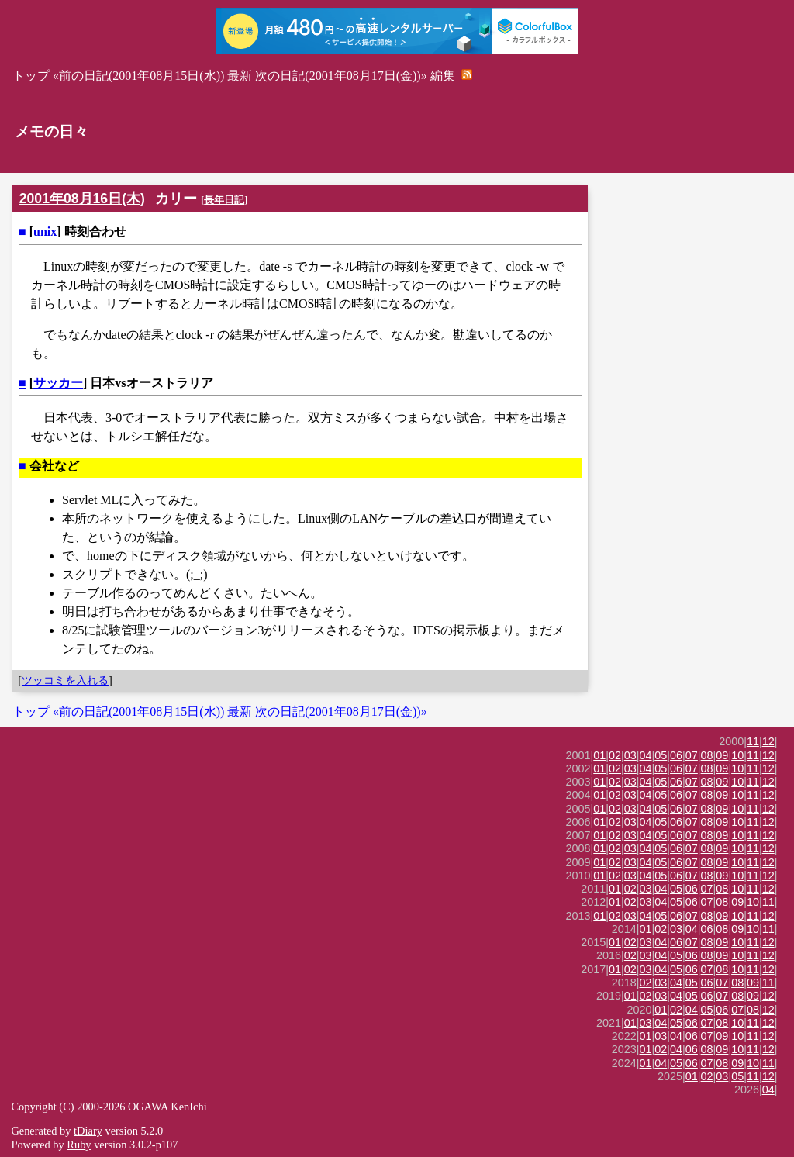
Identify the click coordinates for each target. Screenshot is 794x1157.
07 (691, 755)
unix (45, 231)
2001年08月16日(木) (82, 198)
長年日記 (224, 199)
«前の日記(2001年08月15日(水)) (138, 75)
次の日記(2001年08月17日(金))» (340, 75)
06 (676, 755)
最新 (239, 75)
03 (630, 755)
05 (660, 755)
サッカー (58, 382)
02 (615, 755)
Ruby (79, 1144)
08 (707, 755)
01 (599, 755)
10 (737, 755)
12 (768, 741)
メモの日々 (51, 131)
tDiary (88, 1130)
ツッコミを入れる (65, 680)
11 (753, 741)
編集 (442, 75)
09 (722, 755)
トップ (31, 75)
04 (646, 755)
